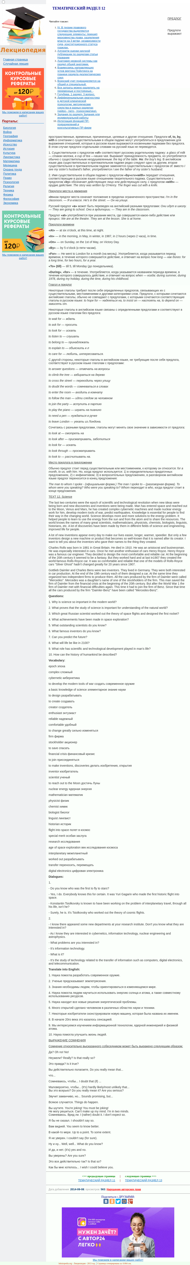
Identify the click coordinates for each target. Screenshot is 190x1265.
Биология (9, 127)
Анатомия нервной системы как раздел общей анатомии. (77, 62)
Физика (8, 194)
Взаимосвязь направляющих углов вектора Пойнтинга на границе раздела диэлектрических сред (79, 72)
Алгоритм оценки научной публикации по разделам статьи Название (77, 54)
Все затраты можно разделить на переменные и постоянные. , (78, 89)
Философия (11, 198)
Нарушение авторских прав (124, 1189)
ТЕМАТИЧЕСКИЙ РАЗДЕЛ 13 (143, 1180)
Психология (11, 182)
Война (7, 132)
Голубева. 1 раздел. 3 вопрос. (76, 94)
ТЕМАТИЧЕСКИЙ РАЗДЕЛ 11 (96, 1180)
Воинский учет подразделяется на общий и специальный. (78, 82)
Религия (8, 186)
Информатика (12, 140)
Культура (9, 152)
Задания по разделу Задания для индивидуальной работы (78, 116)
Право (7, 178)
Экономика (10, 203)
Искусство (10, 144)
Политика (9, 173)
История (8, 148)
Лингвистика (11, 157)
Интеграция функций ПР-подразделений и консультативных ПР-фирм (74, 124)
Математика (11, 161)
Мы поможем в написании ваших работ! (23, 114)
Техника (8, 190)
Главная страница (15, 59)
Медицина (10, 165)
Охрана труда (12, 169)
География (10, 136)
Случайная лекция (15, 63)
